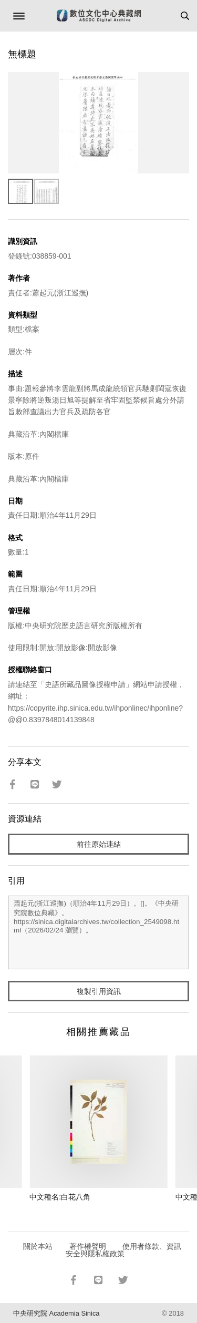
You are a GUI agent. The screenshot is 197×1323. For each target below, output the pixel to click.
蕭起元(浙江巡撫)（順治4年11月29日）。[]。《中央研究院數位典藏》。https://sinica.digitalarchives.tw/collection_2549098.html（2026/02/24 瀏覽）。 (98, 932)
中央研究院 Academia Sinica (56, 1313)
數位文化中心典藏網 (99, 15)
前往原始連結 (99, 844)
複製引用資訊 (99, 991)
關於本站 (38, 1246)
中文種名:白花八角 (59, 1197)
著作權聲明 (87, 1246)
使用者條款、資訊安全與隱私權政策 (124, 1250)
